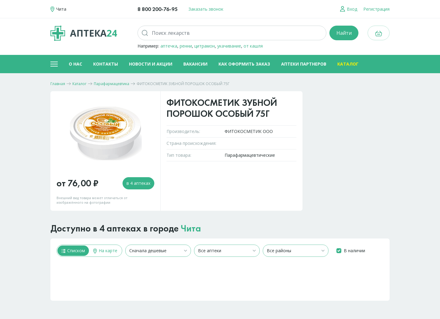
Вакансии (195, 64)
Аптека (83, 33)
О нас (75, 64)
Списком (73, 250)
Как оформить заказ (244, 64)
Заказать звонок (206, 9)
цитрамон (204, 46)
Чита (191, 228)
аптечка (168, 46)
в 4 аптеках (138, 183)
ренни (186, 46)
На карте (105, 250)
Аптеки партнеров (303, 64)
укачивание (229, 46)
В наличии (354, 250)
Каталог (347, 64)
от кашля (253, 46)
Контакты (105, 64)
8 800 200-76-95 (158, 9)
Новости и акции (150, 64)
